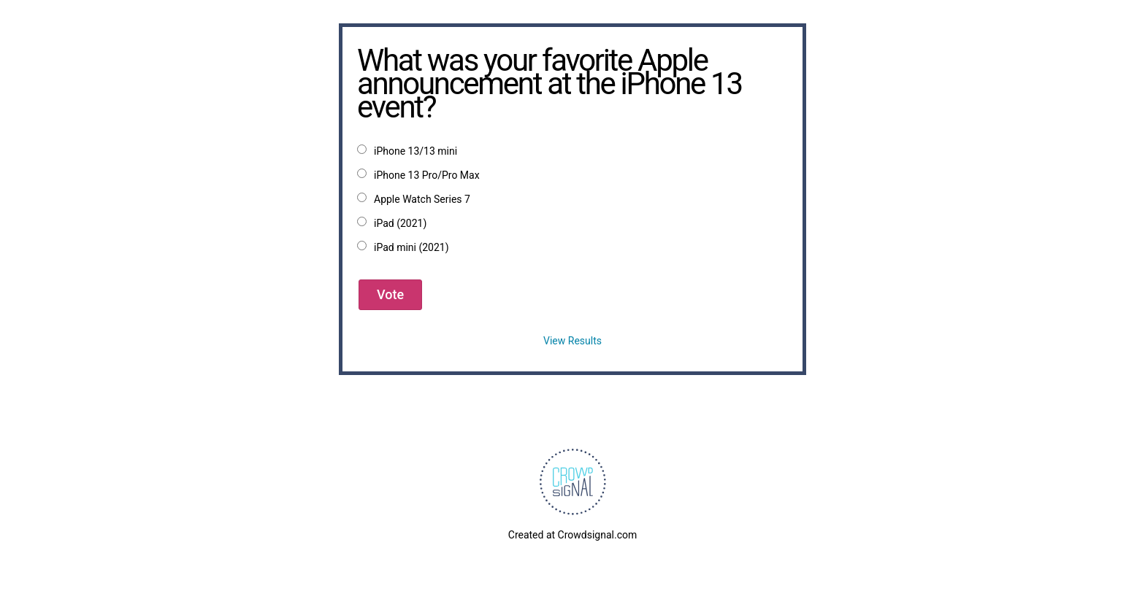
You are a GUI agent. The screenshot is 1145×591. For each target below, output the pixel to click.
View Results (572, 341)
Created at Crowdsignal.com (572, 535)
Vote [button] (390, 294)
